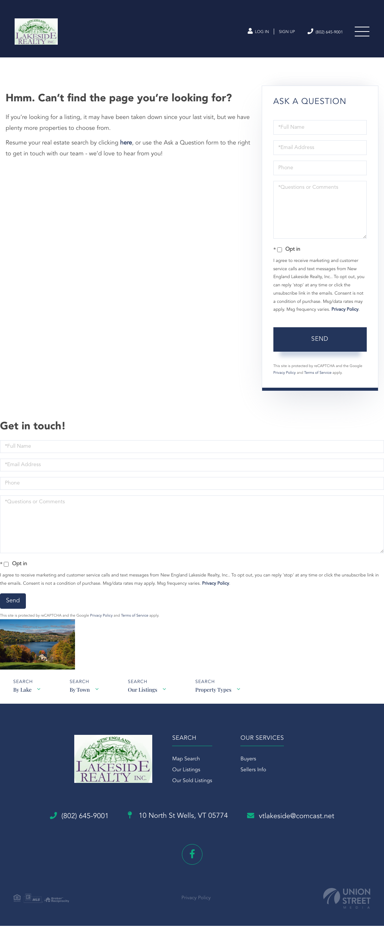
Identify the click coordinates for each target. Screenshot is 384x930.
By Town (80, 696)
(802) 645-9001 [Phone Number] (319, 33)
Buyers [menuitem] (248, 769)
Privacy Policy (345, 314)
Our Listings (144, 696)
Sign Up (275, 33)
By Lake (22, 696)
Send (319, 344)
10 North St (177, 822)
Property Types (216, 696)
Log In (242, 33)
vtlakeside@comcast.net (300, 822)
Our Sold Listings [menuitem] (191, 791)
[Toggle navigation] (361, 33)
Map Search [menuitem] (184, 769)
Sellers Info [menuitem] (253, 780)
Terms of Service (318, 377)
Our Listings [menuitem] (185, 780)
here (126, 147)
